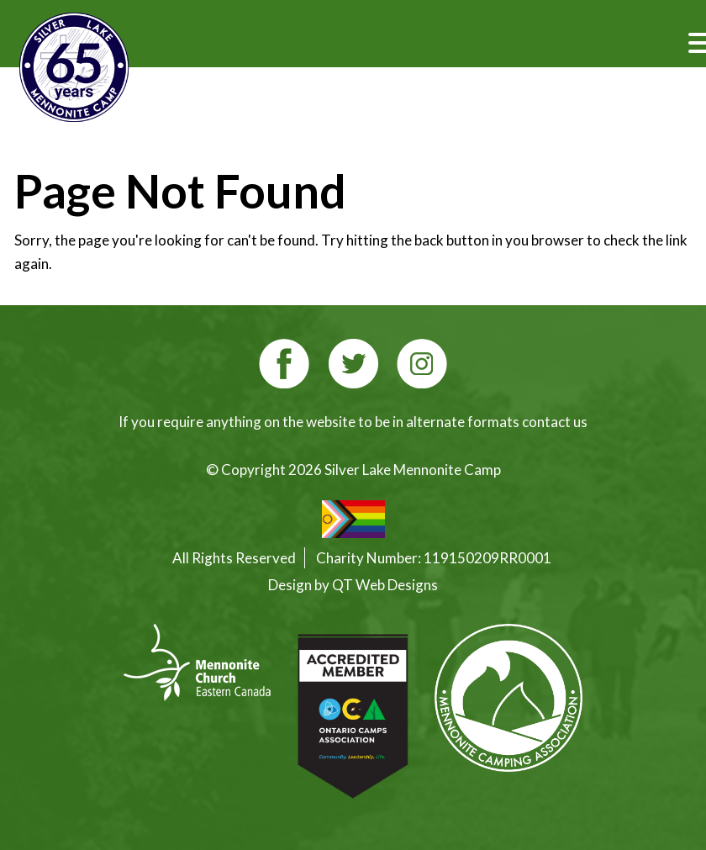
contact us (554, 421)
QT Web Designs (385, 585)
